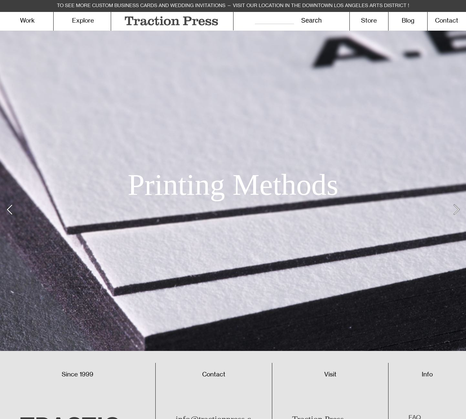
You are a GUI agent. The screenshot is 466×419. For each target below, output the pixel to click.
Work (27, 20)
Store (369, 20)
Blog (408, 20)
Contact (446, 20)
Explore (83, 20)
